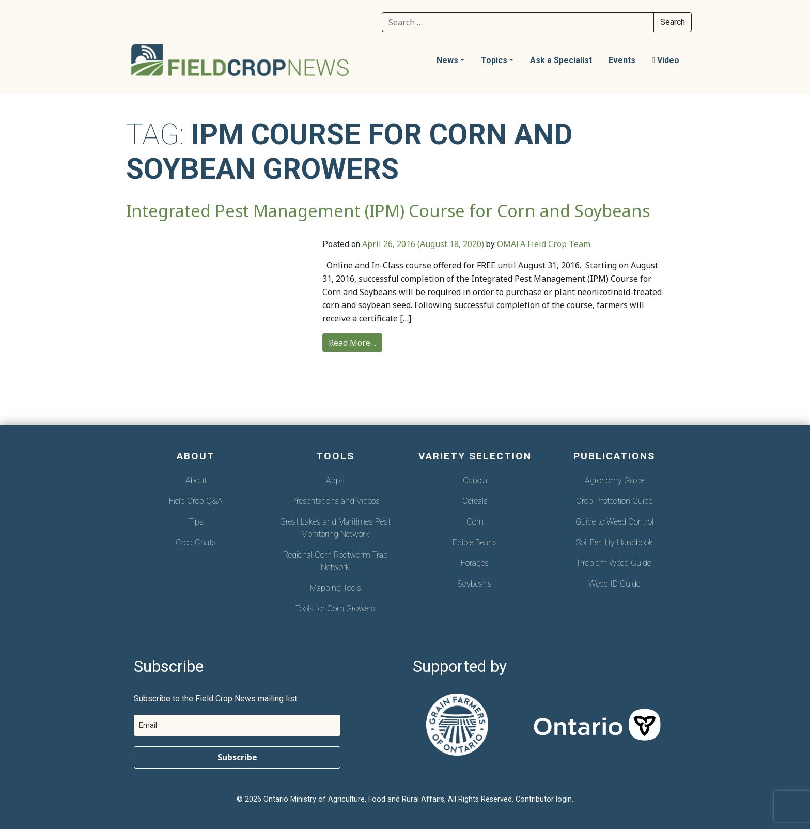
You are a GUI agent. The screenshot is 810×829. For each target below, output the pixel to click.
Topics (494, 60)
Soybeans (475, 584)
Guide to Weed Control (614, 522)
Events (622, 60)
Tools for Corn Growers (335, 608)
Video (665, 60)
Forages (475, 563)
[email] (237, 725)
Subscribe (237, 757)
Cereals (475, 501)
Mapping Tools (335, 588)
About (196, 480)
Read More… (352, 342)
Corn (475, 522)
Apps (335, 480)
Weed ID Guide (614, 584)
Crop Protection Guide (614, 501)
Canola (475, 480)
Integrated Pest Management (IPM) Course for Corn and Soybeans (388, 210)
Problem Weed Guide (614, 563)
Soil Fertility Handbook (614, 542)
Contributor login (544, 799)
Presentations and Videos (335, 501)
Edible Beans (475, 542)
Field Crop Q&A (196, 501)
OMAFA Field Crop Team (543, 244)
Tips (196, 522)
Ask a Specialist (561, 60)
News (447, 60)
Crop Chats (196, 542)
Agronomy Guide (614, 480)
